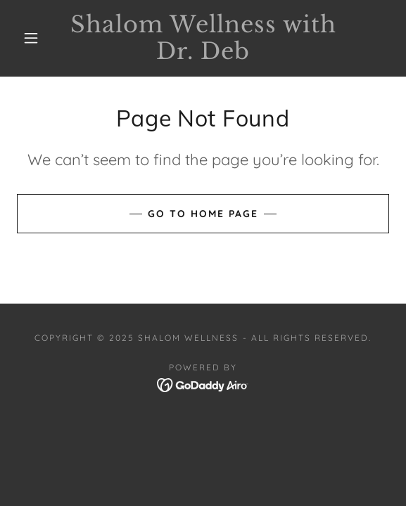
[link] (203, 38)
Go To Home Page (203, 213)
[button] (35, 38)
